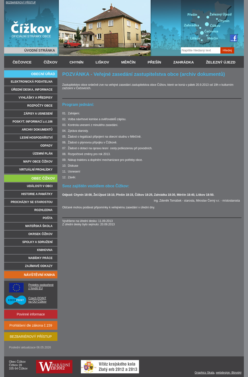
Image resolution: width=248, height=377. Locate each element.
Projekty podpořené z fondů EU (41, 286)
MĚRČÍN (128, 62)
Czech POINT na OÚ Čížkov (37, 300)
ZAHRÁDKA (183, 62)
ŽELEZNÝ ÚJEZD (220, 62)
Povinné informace (31, 314)
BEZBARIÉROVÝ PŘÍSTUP (21, 2)
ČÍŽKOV (50, 62)
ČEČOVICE (22, 62)
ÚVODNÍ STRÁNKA (39, 50)
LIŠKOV (102, 62)
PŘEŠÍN (154, 62)
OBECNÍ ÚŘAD (43, 74)
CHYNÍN (77, 62)
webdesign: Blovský (228, 372)
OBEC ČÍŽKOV (43, 178)
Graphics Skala (204, 372)
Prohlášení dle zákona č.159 (30, 325)
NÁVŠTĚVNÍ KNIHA (39, 275)
